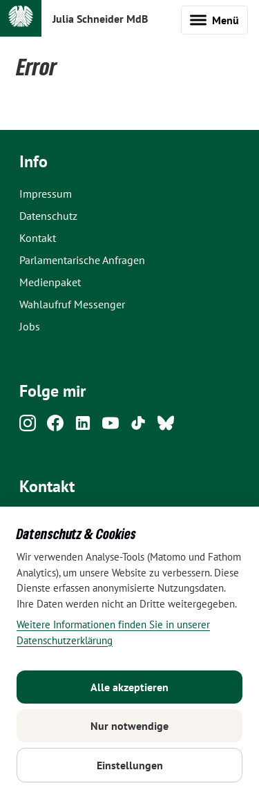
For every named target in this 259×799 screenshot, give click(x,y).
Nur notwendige (129, 726)
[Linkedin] (83, 427)
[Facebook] (55, 427)
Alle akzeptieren (129, 687)
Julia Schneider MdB (100, 19)
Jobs (29, 326)
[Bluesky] (165, 427)
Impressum (45, 193)
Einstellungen (130, 765)
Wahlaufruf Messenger (72, 304)
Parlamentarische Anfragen (82, 260)
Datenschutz (48, 216)
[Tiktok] (138, 427)
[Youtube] (110, 427)
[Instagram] (27, 427)
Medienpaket (50, 282)
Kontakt (37, 238)
